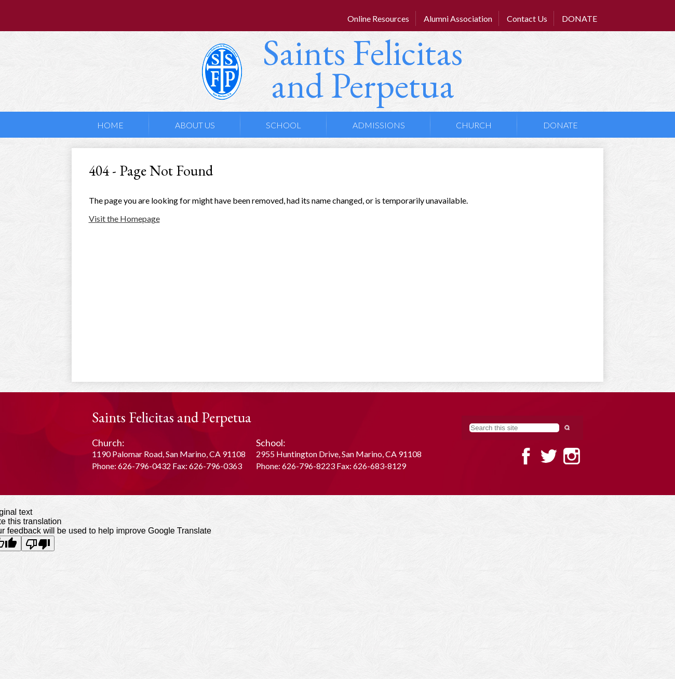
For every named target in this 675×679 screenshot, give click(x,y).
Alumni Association (458, 18)
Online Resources (378, 18)
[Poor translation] (38, 543)
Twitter (549, 456)
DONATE (579, 18)
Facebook (526, 456)
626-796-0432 (144, 466)
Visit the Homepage (124, 218)
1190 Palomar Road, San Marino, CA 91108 (169, 454)
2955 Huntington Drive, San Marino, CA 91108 (339, 454)
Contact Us (527, 18)
